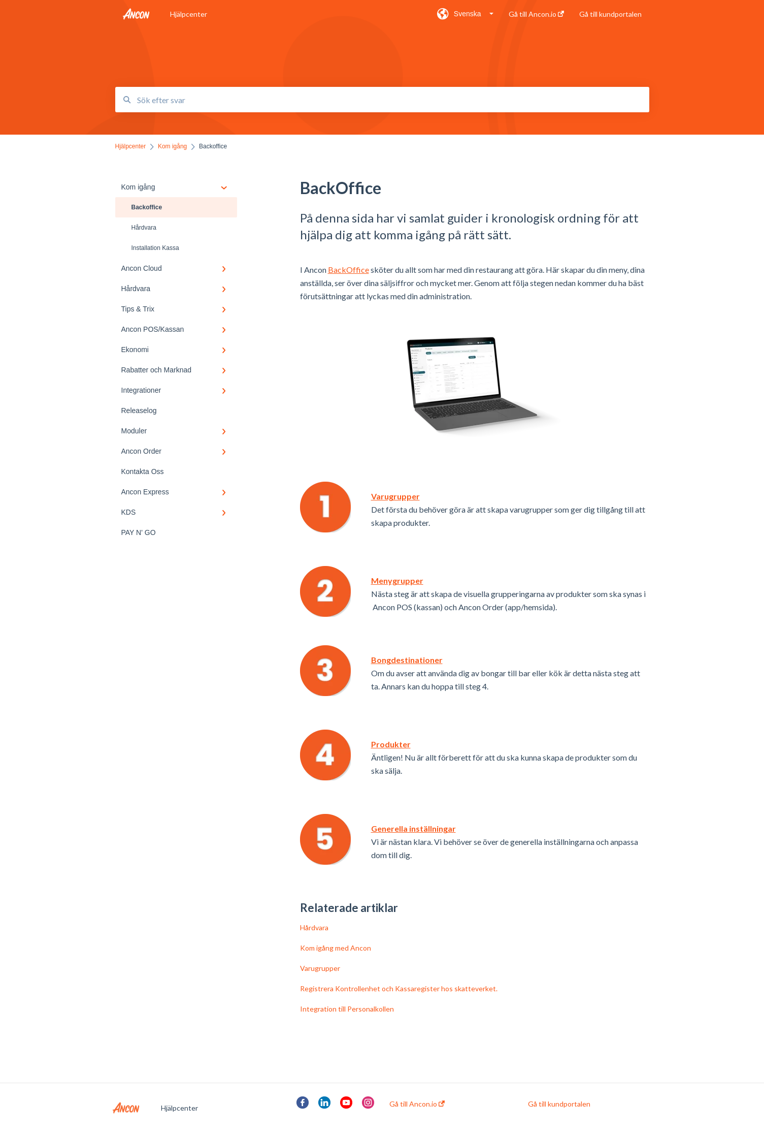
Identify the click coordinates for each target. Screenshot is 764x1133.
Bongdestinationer (407, 660)
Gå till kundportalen (559, 1104)
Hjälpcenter (188, 14)
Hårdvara (143, 227)
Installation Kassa (155, 247)
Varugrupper (395, 496)
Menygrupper (397, 580)
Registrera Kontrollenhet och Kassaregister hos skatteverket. (398, 988)
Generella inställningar (413, 828)
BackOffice (348, 269)
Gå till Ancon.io (417, 1104)
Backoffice (146, 207)
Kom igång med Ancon (335, 947)
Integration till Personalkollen (347, 1008)
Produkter (391, 744)
